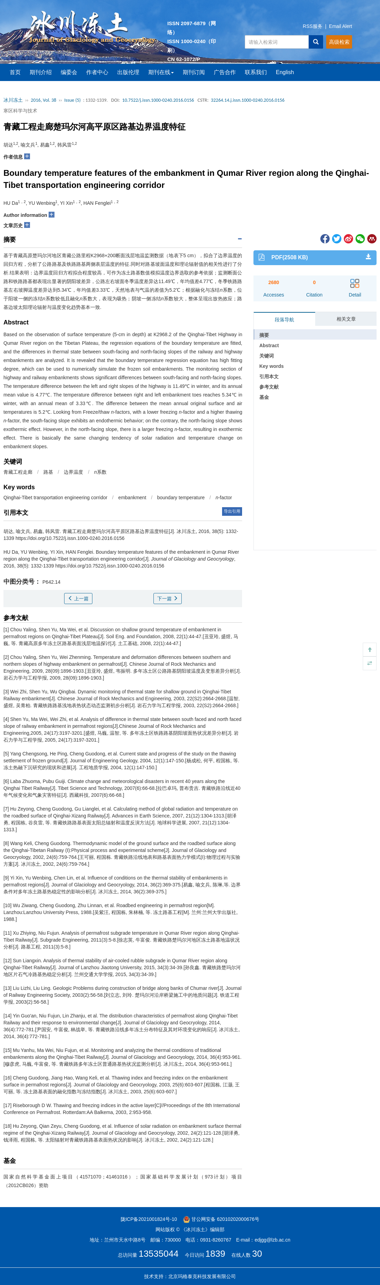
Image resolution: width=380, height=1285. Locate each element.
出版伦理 (128, 72)
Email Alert (340, 26)
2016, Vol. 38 (43, 100)
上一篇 (78, 598)
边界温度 (73, 472)
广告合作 (225, 72)
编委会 (69, 72)
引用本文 (269, 376)
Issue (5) (72, 100)
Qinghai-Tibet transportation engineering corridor (55, 497)
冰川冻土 (13, 100)
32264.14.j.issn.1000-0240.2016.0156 (248, 100)
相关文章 (346, 319)
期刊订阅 (194, 72)
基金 (264, 397)
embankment (132, 497)
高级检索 (339, 42)
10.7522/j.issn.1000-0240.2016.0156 (158, 100)
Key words (271, 366)
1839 (215, 1253)
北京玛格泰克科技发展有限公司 (202, 1276)
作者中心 (97, 72)
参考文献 (269, 387)
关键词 (266, 356)
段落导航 (284, 319)
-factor (224, 497)
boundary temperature (181, 497)
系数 (100, 472)
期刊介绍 (41, 72)
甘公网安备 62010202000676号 (221, 1219)
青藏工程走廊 (17, 472)
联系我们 (256, 72)
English (285, 72)
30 (257, 1253)
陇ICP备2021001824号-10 (149, 1219)
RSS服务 (312, 26)
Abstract (269, 345)
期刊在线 (161, 72)
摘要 (264, 335)
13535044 (159, 1253)
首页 (15, 72)
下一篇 (167, 598)
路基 (48, 472)
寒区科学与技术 (20, 110)
